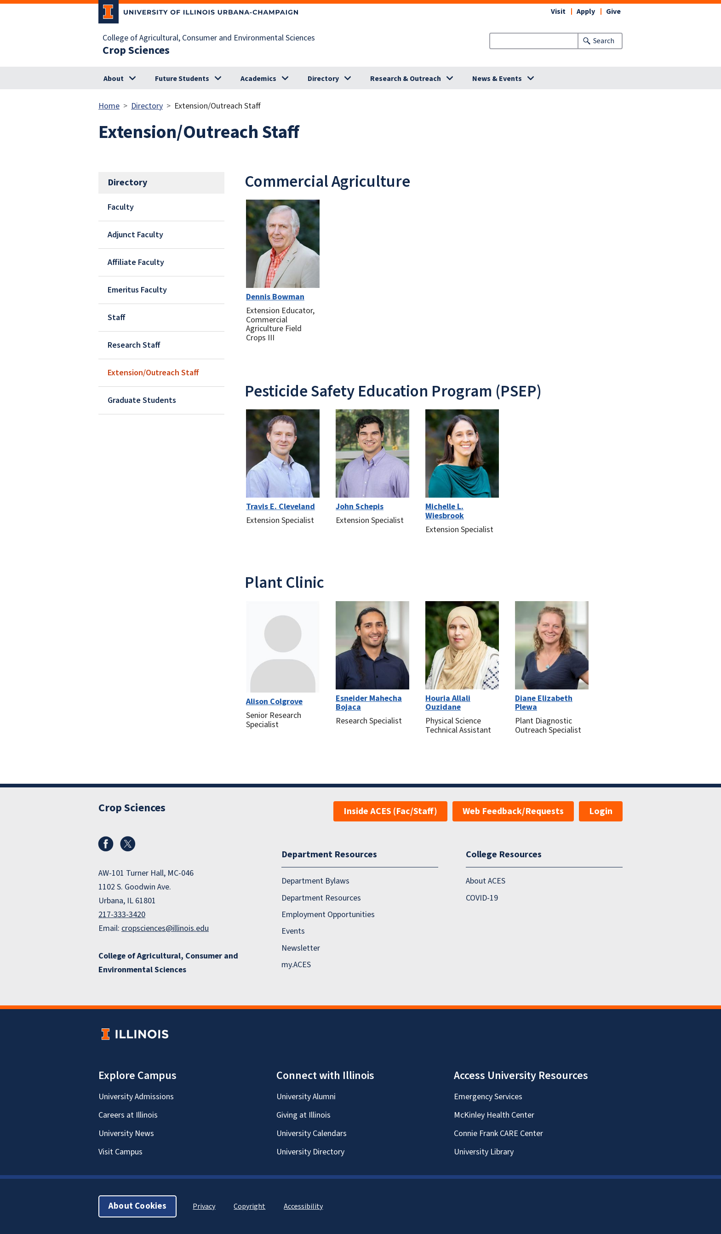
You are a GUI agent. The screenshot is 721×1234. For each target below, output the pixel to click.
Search (603, 41)
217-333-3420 (121, 914)
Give (613, 11)
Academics (258, 79)
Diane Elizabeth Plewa (543, 703)
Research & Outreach (405, 79)
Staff (117, 317)
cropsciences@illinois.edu (165, 928)
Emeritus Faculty (137, 290)
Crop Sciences (136, 50)
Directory (323, 79)
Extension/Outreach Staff (153, 373)
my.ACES (296, 964)
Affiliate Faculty (136, 262)
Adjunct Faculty (135, 235)
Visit (558, 11)
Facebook (106, 844)
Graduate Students (142, 400)
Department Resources (321, 897)
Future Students (182, 79)
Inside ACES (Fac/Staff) (390, 811)
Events (293, 931)
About (113, 79)
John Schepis (359, 506)
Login (600, 811)
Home (109, 106)
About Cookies (137, 1206)
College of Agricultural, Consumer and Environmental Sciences (209, 38)
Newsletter (300, 947)
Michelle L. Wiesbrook (444, 511)
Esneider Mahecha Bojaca (369, 703)
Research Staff (134, 345)
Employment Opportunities (328, 914)
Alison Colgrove (274, 701)
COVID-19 (482, 897)
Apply (586, 11)
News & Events (497, 79)
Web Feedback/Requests (513, 811)
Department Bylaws (315, 881)
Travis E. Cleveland (280, 506)
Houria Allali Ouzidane (447, 703)
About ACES (485, 881)
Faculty (121, 207)
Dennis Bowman (275, 297)
